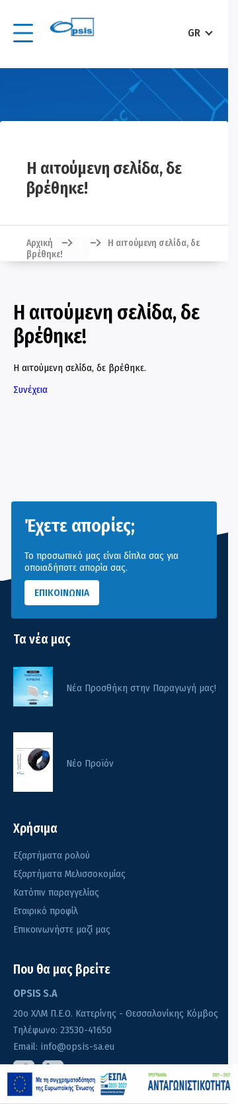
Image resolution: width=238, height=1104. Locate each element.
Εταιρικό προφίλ (45, 911)
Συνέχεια (30, 390)
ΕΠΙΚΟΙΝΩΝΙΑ (61, 593)
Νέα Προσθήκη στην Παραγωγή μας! (141, 688)
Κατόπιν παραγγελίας (56, 892)
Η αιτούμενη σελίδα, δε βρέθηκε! (113, 248)
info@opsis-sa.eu (76, 1046)
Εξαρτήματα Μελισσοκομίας (69, 874)
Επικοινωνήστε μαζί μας (61, 929)
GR (194, 32)
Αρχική (39, 243)
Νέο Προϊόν (90, 763)
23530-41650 (85, 1030)
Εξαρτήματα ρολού (51, 855)
